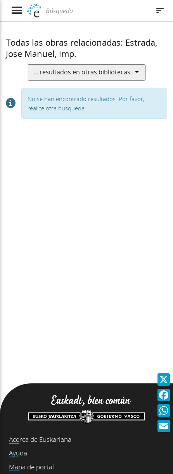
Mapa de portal (31, 466)
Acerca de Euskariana (40, 439)
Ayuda (18, 452)
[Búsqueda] (97, 10)
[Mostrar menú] (16, 10)
